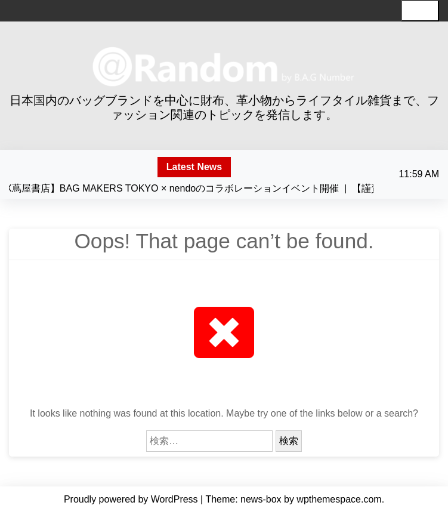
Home (108, 517)
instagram (339, 517)
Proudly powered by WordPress (132, 499)
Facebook (296, 517)
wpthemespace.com (338, 499)
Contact (257, 517)
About (170, 517)
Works (225, 517)
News (197, 517)
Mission (139, 517)
